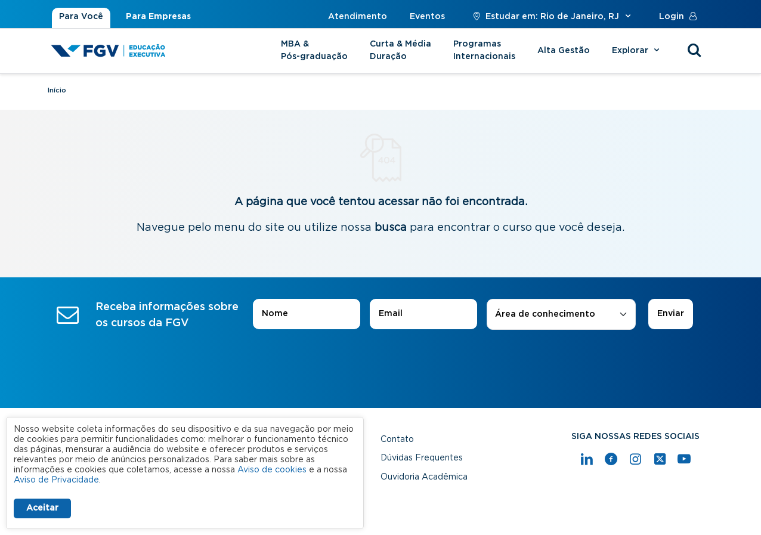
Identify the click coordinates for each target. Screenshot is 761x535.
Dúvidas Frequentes (421, 458)
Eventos (427, 17)
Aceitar (42, 508)
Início (57, 90)
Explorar (637, 51)
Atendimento (357, 17)
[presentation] (380, 363)
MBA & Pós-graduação (314, 50)
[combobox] (561, 314)
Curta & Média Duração (400, 50)
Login (680, 17)
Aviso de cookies (272, 470)
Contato (397, 439)
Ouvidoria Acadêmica (424, 477)
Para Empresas (158, 17)
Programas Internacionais (484, 50)
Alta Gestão (563, 51)
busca (391, 227)
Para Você (81, 17)
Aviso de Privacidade (56, 480)
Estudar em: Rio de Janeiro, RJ (552, 17)
